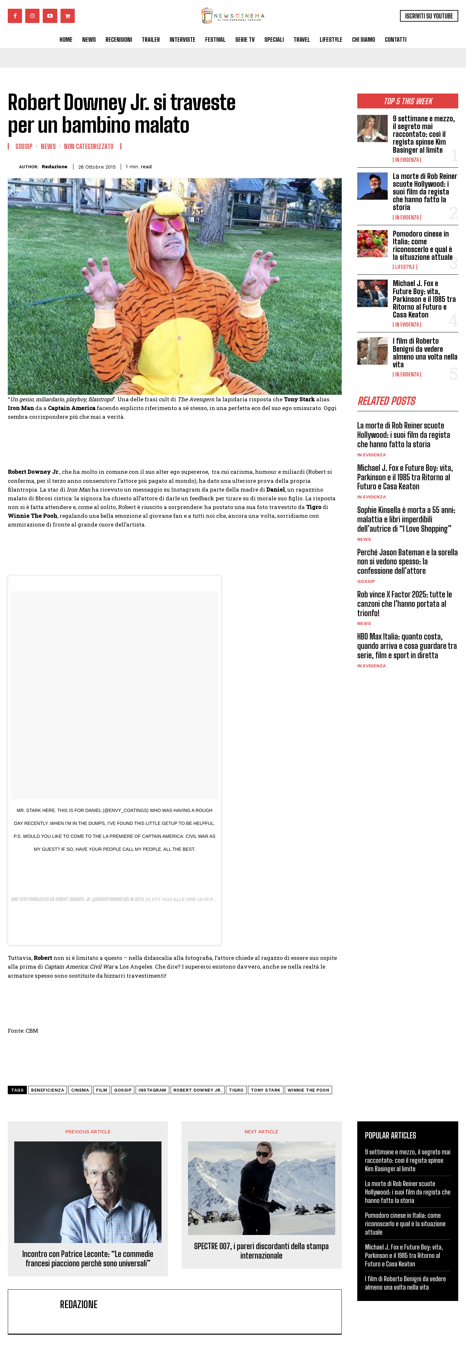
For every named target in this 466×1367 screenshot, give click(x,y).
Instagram (152, 1090)
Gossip (366, 581)
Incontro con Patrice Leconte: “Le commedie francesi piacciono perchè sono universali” (87, 1259)
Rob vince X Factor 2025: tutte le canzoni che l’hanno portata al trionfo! (404, 604)
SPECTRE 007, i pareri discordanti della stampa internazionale (261, 1251)
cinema (80, 1090)
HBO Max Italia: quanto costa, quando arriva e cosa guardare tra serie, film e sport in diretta (407, 646)
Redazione (54, 167)
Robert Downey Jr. (197, 1090)
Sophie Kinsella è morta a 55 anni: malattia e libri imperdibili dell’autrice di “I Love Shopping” (406, 519)
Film (101, 1090)
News (364, 539)
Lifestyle (405, 267)
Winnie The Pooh (308, 1090)
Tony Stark (266, 1090)
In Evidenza (407, 159)
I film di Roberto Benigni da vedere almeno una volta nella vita (425, 353)
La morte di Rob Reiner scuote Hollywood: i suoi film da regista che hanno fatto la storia (425, 192)
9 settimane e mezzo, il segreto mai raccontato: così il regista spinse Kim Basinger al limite (424, 134)
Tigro (236, 1090)
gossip (122, 1090)
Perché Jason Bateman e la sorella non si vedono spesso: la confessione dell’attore (407, 562)
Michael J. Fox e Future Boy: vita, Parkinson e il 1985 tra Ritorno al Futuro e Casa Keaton (424, 299)
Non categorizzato (89, 146)
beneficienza (47, 1090)
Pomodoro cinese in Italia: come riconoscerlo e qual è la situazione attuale (423, 245)
